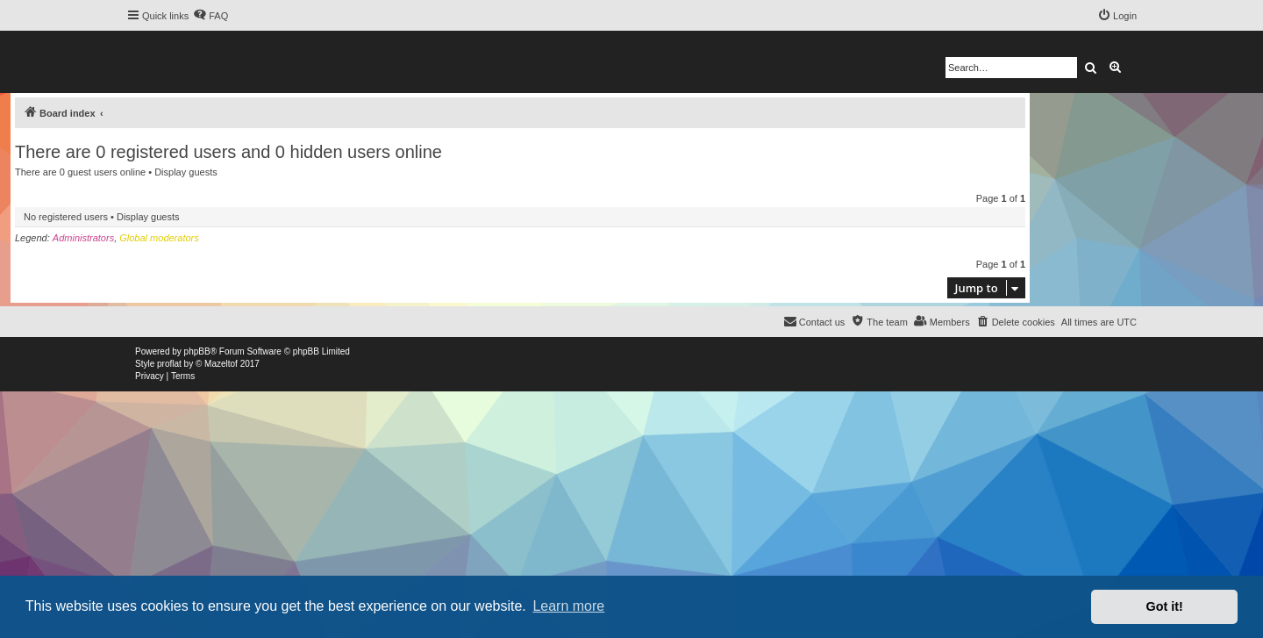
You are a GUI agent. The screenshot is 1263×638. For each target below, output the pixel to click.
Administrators (83, 238)
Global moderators (159, 238)
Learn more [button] (568, 606)
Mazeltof (221, 364)
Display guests (186, 172)
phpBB (197, 351)
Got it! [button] (1164, 606)
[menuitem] (210, 15)
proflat (169, 364)
